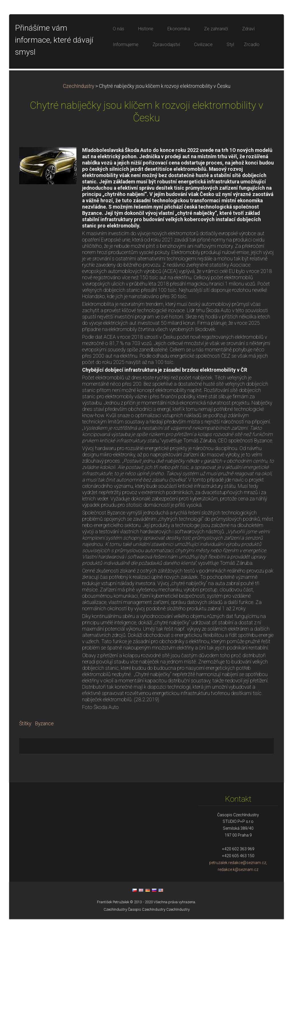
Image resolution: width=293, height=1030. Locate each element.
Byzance (44, 834)
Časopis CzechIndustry (146, 1020)
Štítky (25, 834)
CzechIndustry (78, 197)
